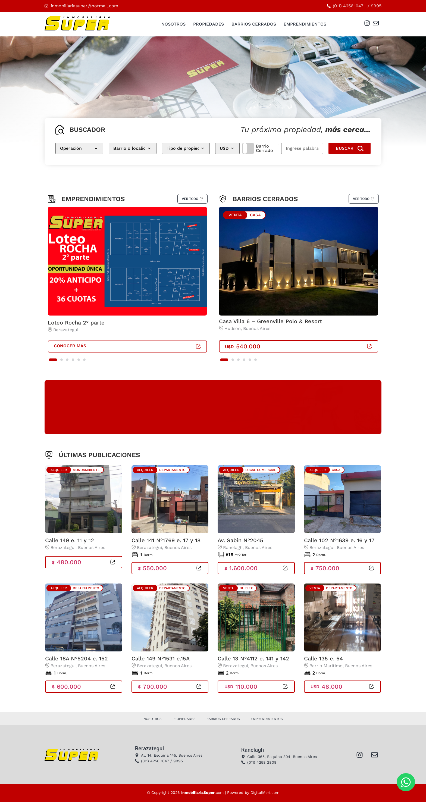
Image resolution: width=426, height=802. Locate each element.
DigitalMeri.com (264, 792)
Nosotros (173, 24)
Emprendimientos (305, 24)
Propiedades (208, 24)
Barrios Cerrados (253, 24)
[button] (53, 359)
